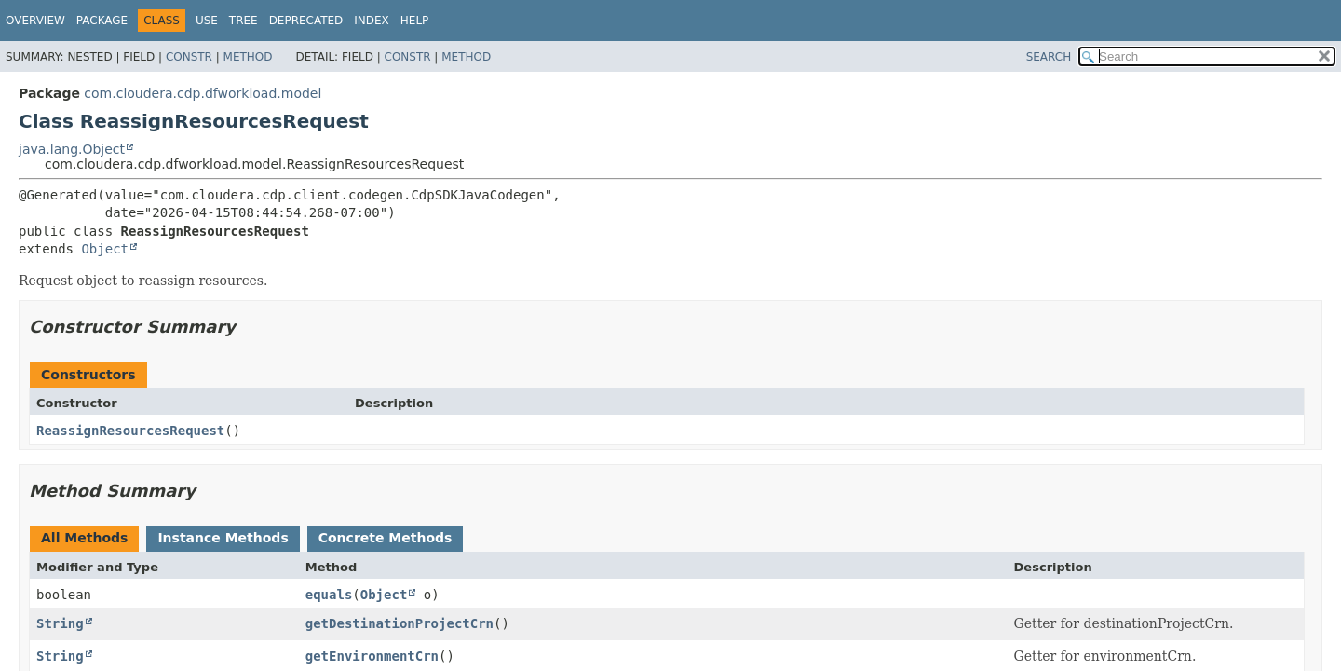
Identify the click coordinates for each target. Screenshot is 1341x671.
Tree (243, 20)
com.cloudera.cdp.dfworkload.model (202, 93)
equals (329, 594)
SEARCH (1049, 56)
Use (207, 20)
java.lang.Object (72, 149)
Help (414, 20)
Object (105, 248)
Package (102, 20)
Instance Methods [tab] (222, 537)
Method (248, 56)
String (60, 623)
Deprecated (306, 20)
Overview (35, 20)
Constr (189, 56)
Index (371, 20)
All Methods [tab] (84, 537)
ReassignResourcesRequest (130, 430)
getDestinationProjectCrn (399, 623)
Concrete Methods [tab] (385, 537)
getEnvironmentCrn (372, 656)
